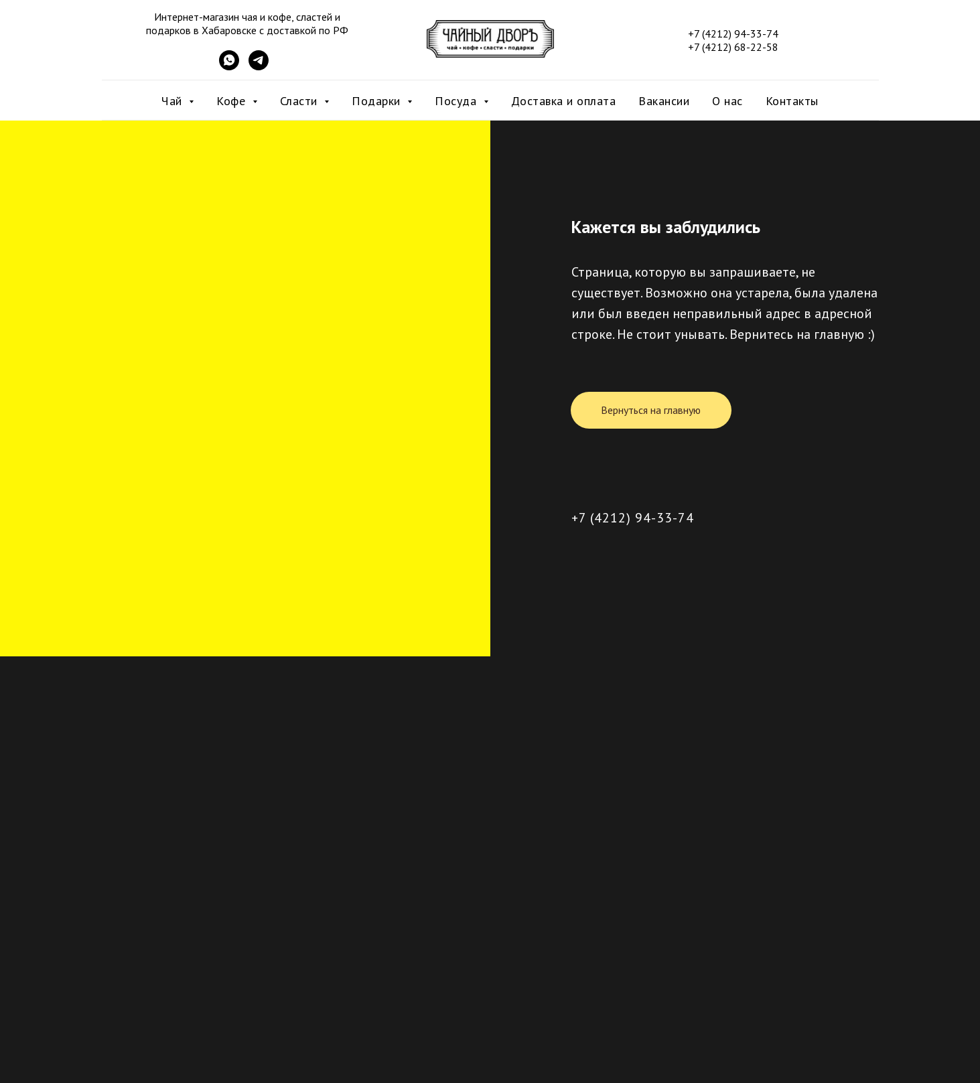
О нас (727, 101)
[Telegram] (259, 66)
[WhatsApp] (229, 66)
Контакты (792, 101)
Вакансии (663, 101)
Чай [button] (173, 101)
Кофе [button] (232, 101)
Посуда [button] (457, 101)
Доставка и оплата (563, 101)
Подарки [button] (378, 101)
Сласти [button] (301, 101)
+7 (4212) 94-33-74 (632, 517)
